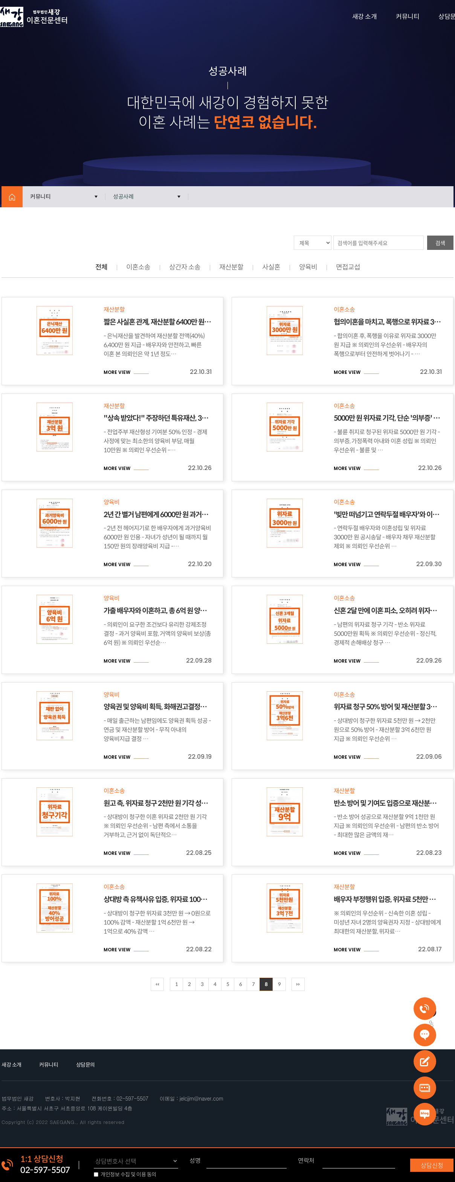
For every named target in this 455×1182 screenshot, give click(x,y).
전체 (101, 267)
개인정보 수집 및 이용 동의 (128, 1174)
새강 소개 (364, 17)
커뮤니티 (407, 17)
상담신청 (432, 1165)
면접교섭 (348, 267)
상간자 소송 (184, 267)
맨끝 (298, 984)
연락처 (306, 1161)
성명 (194, 1161)
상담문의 (85, 1064)
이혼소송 (138, 267)
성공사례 (123, 196)
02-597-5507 (45, 1170)
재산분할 (231, 267)
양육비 (308, 267)
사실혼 (271, 267)
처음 (157, 984)
